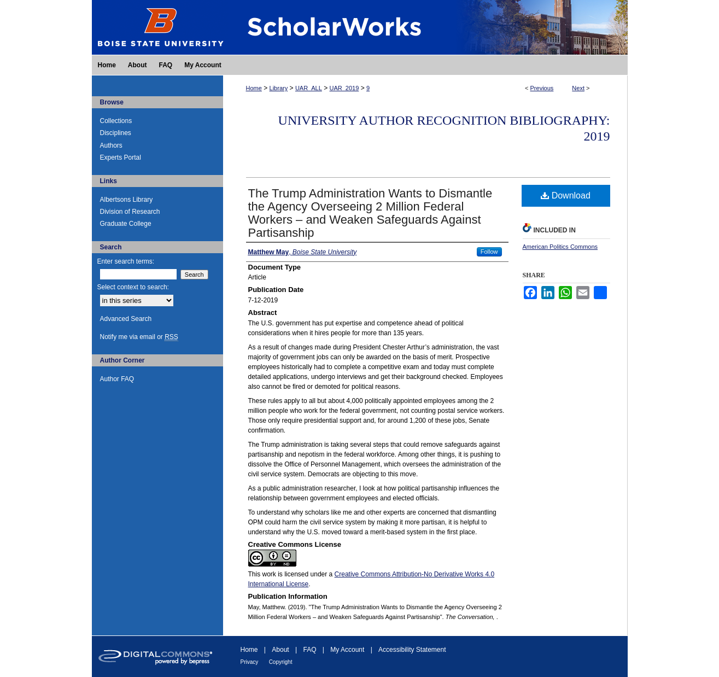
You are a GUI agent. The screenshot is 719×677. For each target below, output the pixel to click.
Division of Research (130, 211)
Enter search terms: (126, 261)
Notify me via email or (139, 337)
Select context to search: (133, 287)
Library (279, 88)
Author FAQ (117, 379)
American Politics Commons (560, 246)
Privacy (250, 662)
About (280, 649)
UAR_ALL (308, 88)
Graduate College (125, 223)
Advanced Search (126, 319)
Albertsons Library (126, 199)
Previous (542, 88)
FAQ (309, 649)
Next (578, 88)
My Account (347, 649)
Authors (111, 145)
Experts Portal (120, 157)
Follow (489, 251)
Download (566, 195)
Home (254, 88)
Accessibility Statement (412, 649)
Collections (116, 121)
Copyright (281, 662)
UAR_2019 (344, 88)
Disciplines (115, 133)
